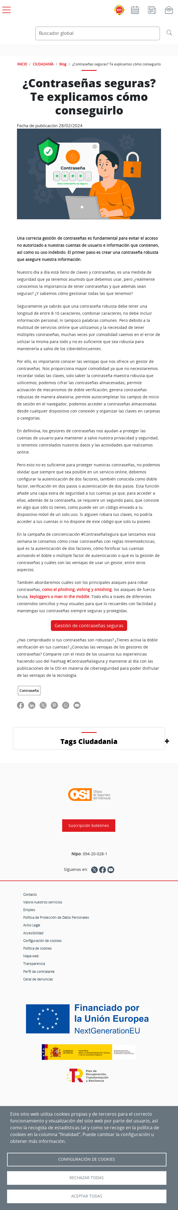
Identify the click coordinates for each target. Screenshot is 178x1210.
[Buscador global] (97, 33)
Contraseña (29, 690)
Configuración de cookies (42, 940)
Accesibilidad (33, 933)
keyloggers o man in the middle (59, 596)
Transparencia (34, 963)
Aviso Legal (31, 925)
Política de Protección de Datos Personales (56, 917)
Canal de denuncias (38, 979)
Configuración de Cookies (86, 1159)
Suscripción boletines (88, 825)
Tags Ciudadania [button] (89, 741)
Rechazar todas (87, 1177)
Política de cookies (37, 948)
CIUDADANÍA (43, 64)
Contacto (30, 894)
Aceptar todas (86, 1196)
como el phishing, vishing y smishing (77, 589)
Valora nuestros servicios (42, 902)
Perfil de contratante (39, 971)
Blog (62, 64)
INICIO (22, 64)
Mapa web (31, 956)
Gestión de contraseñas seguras (89, 625)
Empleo (29, 909)
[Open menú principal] (5, 9)
